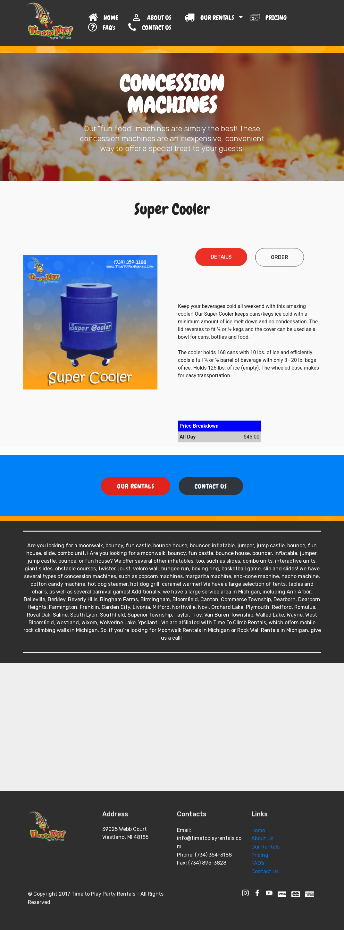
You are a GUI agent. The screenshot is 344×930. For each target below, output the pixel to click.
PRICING (269, 17)
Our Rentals (265, 876)
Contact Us (265, 900)
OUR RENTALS (210, 17)
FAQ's (105, 27)
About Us (262, 868)
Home (258, 859)
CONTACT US (166, 27)
